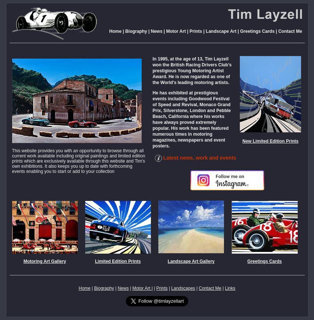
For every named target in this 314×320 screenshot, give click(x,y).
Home (115, 31)
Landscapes (183, 288)
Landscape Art (221, 31)
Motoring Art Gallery (45, 261)
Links (230, 288)
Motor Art (175, 31)
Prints (196, 31)
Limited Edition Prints (118, 261)
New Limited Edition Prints (270, 141)
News (156, 31)
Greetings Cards (257, 31)
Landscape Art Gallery (191, 261)
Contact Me (290, 31)
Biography (136, 31)
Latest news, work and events (195, 158)
